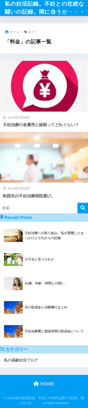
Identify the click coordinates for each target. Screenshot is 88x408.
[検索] (82, 208)
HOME (44, 383)
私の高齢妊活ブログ (21, 360)
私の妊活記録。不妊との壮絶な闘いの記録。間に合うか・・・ (45, 8)
